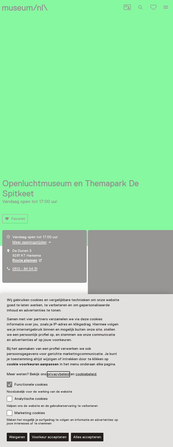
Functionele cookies (27, 384)
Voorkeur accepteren (49, 437)
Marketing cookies (29, 413)
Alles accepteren (87, 437)
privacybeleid (58, 374)
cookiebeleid (85, 374)
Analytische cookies (31, 399)
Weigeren (17, 437)
